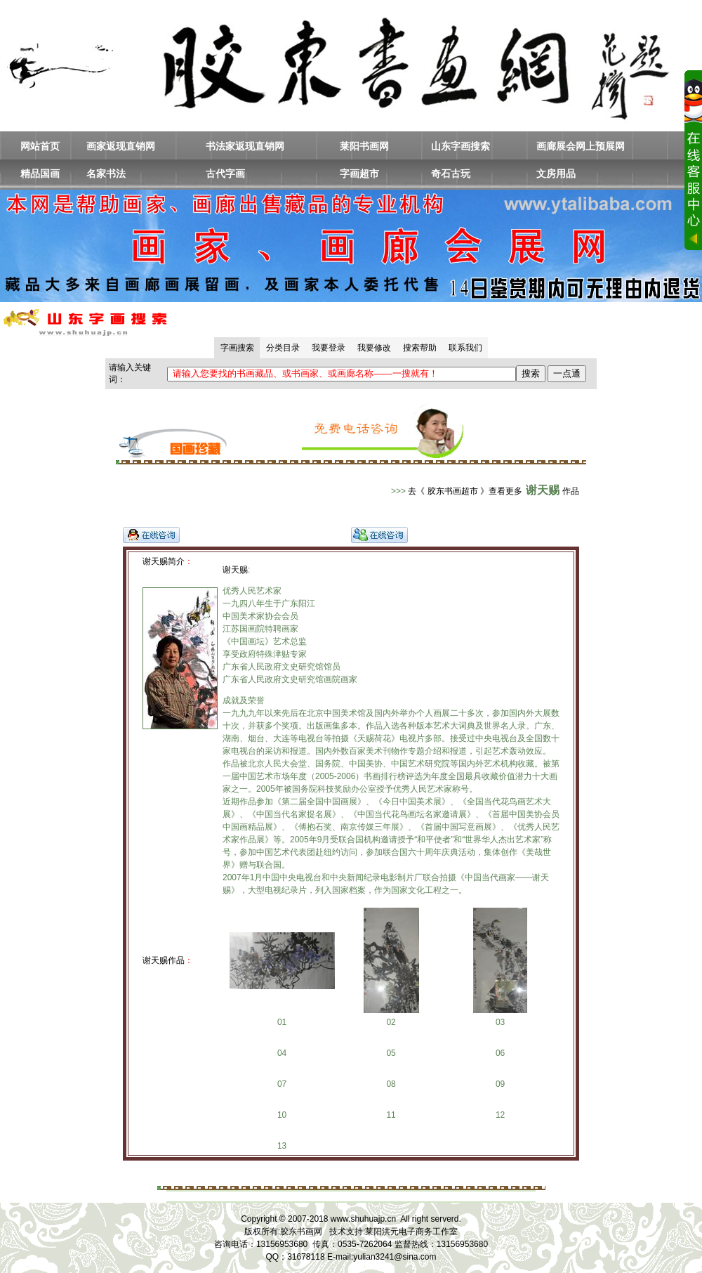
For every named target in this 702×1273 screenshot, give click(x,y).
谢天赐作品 (164, 960)
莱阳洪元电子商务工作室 (411, 1231)
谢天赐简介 (164, 561)
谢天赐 (235, 570)
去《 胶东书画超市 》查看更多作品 (493, 491)
